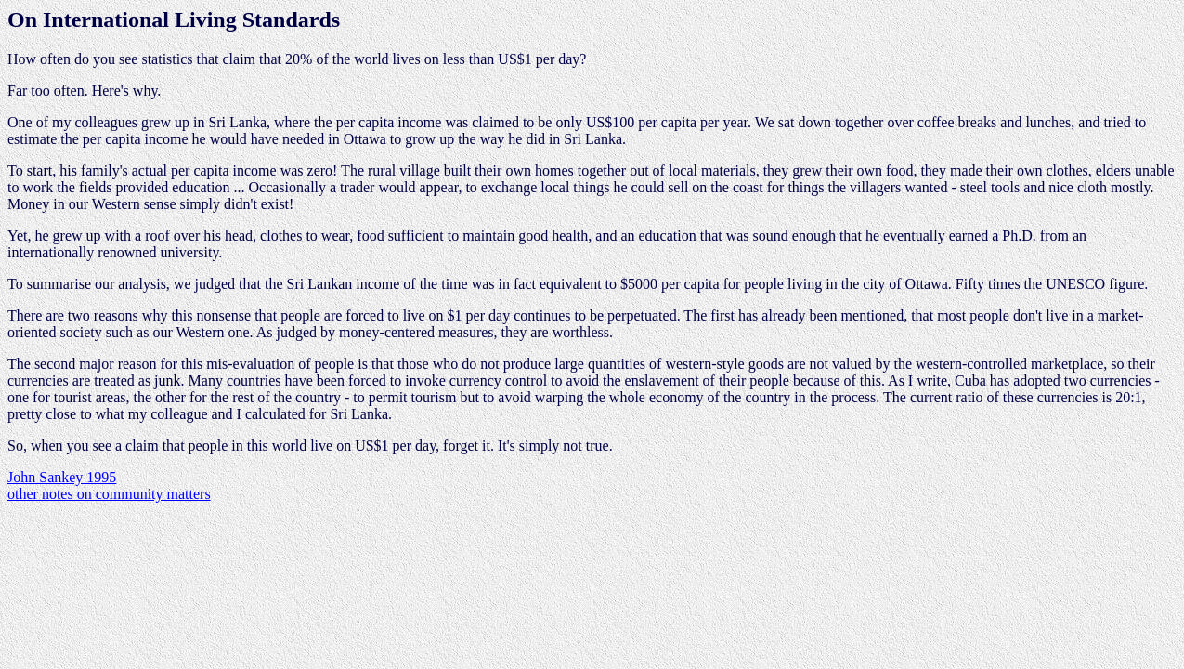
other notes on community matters (109, 494)
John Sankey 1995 (61, 477)
